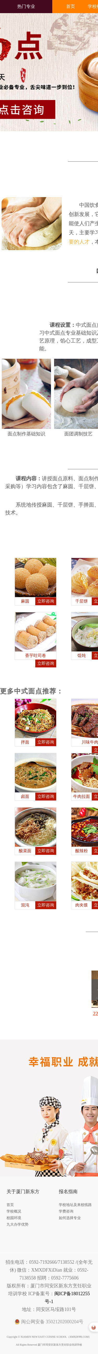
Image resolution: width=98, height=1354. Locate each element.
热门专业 (26, 6)
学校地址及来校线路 (75, 1205)
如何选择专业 (70, 1218)
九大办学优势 (17, 1224)
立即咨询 (45, 601)
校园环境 (14, 1218)
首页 (70, 6)
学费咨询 (66, 1211)
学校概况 (14, 1211)
